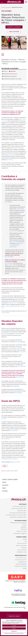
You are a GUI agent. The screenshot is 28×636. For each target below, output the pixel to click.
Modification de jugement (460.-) (18, 517)
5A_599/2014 (17, 333)
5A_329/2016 (5, 333)
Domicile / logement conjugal (9, 479)
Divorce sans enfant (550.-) (20, 506)
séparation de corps (9, 154)
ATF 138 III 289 (22, 366)
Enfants (4, 482)
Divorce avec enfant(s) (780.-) (19, 508)
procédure (14, 458)
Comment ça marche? (14, 27)
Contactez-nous (14, 616)
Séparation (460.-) (22, 510)
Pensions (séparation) (21, 545)
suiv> (4, 466)
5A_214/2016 (16, 462)
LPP (26, 541)
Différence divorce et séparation (18, 522)
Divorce (24, 525)
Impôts (4, 488)
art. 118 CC (9, 159)
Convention (5, 485)
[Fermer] (26, 619)
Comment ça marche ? (21, 559)
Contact (24, 568)
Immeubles (24, 547)
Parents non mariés (22, 531)
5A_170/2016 (10, 348)
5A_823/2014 (19, 377)
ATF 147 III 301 (15, 241)
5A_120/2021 (13, 430)
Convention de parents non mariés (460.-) (16, 515)
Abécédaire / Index (22, 552)
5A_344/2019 (9, 263)
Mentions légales (19, 633)
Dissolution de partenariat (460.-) (18, 512)
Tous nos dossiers (22, 549)
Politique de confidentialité (10, 633)
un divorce (10, 265)
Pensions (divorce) (22, 543)
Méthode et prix (22, 561)
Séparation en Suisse (17, 7)
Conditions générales (21, 564)
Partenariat (24, 529)
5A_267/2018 (13, 230)
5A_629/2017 (19, 348)
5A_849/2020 (20, 208)
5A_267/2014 (5, 312)
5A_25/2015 (22, 351)
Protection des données (21, 566)
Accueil (3, 7)
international (4, 458)
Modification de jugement (20, 533)
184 (18, 147)
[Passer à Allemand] (2, 2)
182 (14, 147)
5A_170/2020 (9, 256)
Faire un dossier (14, 31)
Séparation (24, 527)
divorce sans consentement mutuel (11, 306)
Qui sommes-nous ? (21, 557)
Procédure (5, 490)
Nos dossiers (8, 7)
